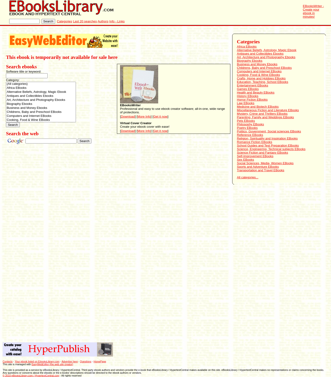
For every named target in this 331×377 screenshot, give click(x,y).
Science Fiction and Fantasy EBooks (262, 152)
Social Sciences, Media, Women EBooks (265, 163)
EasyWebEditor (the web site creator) (52, 364)
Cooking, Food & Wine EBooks (41, 120)
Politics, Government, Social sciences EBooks (269, 131)
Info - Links (117, 21)
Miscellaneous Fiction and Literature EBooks (268, 110)
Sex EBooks (245, 159)
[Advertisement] (254, 261)
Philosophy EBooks (250, 124)
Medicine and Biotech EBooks (258, 106)
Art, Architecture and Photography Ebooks (41, 100)
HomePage (100, 361)
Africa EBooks (41, 88)
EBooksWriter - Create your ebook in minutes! (313, 11)
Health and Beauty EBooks (255, 92)
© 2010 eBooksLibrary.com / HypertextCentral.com (31, 375)
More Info (144, 116)
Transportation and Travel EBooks (260, 170)
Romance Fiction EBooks (254, 142)
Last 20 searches (85, 21)
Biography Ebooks (41, 104)
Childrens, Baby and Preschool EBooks (41, 112)
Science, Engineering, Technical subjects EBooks (271, 149)
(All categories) (41, 84)
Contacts (7, 361)
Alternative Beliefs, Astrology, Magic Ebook (41, 92)
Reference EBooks (250, 135)
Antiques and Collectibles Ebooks (41, 96)
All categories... (247, 177)
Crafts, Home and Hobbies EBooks (261, 78)
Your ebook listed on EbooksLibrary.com (37, 361)
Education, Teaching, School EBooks (262, 82)
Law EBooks (245, 103)
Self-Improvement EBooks (255, 156)
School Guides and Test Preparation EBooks (268, 145)
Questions (85, 361)
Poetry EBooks (247, 128)
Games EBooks (248, 89)
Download (128, 116)
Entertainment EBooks (252, 85)
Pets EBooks (246, 121)
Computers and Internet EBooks (41, 116)
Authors (103, 21)
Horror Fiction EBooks (252, 99)
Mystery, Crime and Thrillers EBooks (262, 113)
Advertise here (70, 361)
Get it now (160, 116)
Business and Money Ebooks (41, 108)
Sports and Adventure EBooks (258, 166)
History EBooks (247, 96)
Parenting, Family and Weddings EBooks (265, 117)
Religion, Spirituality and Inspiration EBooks (267, 138)
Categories (64, 21)
